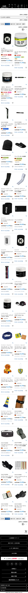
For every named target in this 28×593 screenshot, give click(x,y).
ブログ (24, 7)
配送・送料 (14, 572)
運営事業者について (14, 580)
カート (26, 7)
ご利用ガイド (18, 7)
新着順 (23, 24)
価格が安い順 (12, 24)
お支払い (14, 568)
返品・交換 (14, 576)
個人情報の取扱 (3, 587)
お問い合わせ (21, 7)
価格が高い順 (18, 24)
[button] (26, 30)
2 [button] (24, 29)
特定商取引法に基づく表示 (5, 585)
